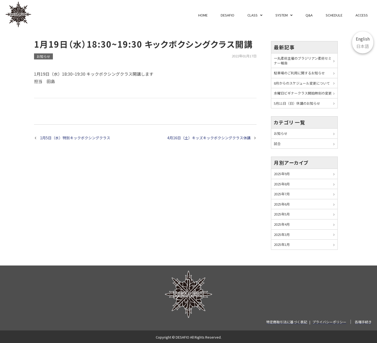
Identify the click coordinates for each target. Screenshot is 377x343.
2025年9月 (282, 173)
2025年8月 (282, 183)
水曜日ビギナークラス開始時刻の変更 (303, 93)
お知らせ (43, 56)
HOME (203, 15)
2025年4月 (282, 224)
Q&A (309, 15)
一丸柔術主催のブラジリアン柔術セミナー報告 (302, 60)
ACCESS (362, 15)
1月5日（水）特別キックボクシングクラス (75, 137)
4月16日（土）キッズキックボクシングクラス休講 (209, 137)
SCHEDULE (334, 15)
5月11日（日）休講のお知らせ (297, 103)
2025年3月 (282, 234)
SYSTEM (281, 15)
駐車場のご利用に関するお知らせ (299, 72)
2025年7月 (282, 193)
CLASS (252, 15)
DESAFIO (227, 15)
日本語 (362, 46)
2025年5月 (282, 214)
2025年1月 (282, 244)
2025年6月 (282, 204)
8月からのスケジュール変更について (302, 83)
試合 (277, 143)
